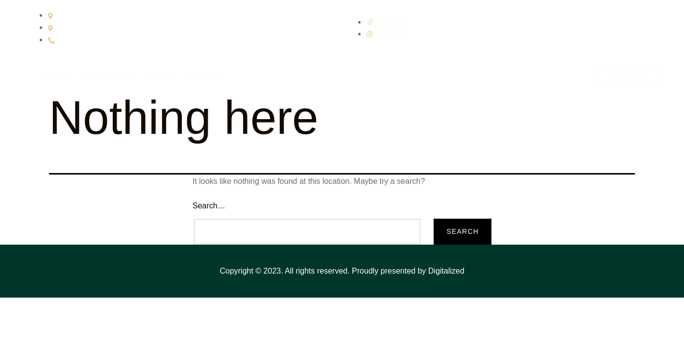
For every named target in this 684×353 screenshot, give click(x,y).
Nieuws (204, 75)
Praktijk (107, 76)
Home (54, 75)
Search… (209, 206)
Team (158, 75)
